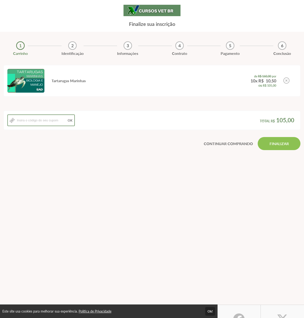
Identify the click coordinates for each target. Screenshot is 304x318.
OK (70, 120)
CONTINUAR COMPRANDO (228, 143)
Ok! (210, 311)
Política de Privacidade (95, 311)
